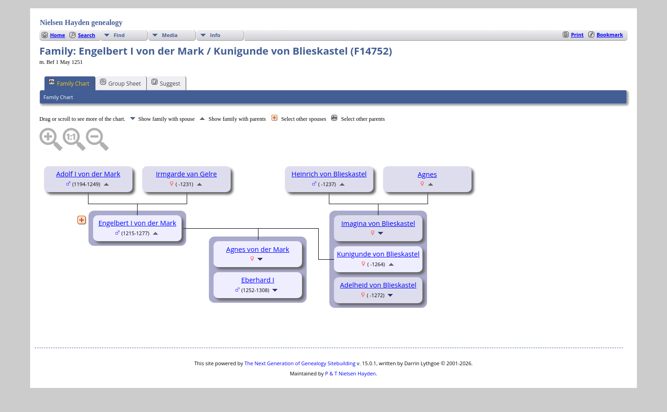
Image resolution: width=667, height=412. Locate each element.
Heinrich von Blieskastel (328, 173)
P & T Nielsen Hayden (350, 373)
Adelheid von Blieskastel (378, 284)
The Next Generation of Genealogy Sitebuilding (300, 363)
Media (170, 34)
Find (119, 34)
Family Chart (69, 82)
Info (215, 34)
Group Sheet (120, 82)
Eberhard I (257, 279)
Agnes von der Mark (257, 249)
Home (57, 34)
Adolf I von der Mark (88, 173)
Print (577, 34)
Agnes (427, 174)
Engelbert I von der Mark (137, 222)
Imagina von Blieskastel (378, 223)
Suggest (165, 82)
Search (86, 34)
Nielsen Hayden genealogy (81, 22)
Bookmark (610, 34)
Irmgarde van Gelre (186, 173)
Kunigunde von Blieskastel (378, 253)
